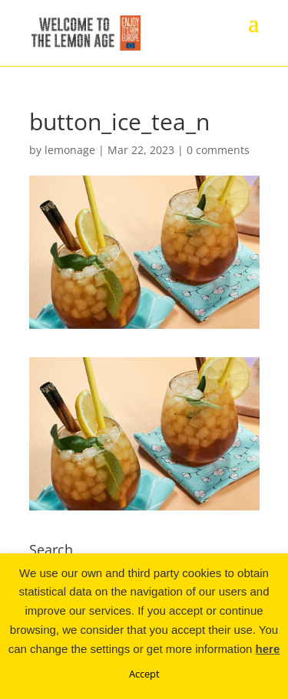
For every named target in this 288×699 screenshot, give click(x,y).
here (268, 648)
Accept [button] (144, 674)
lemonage (70, 150)
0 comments (218, 150)
